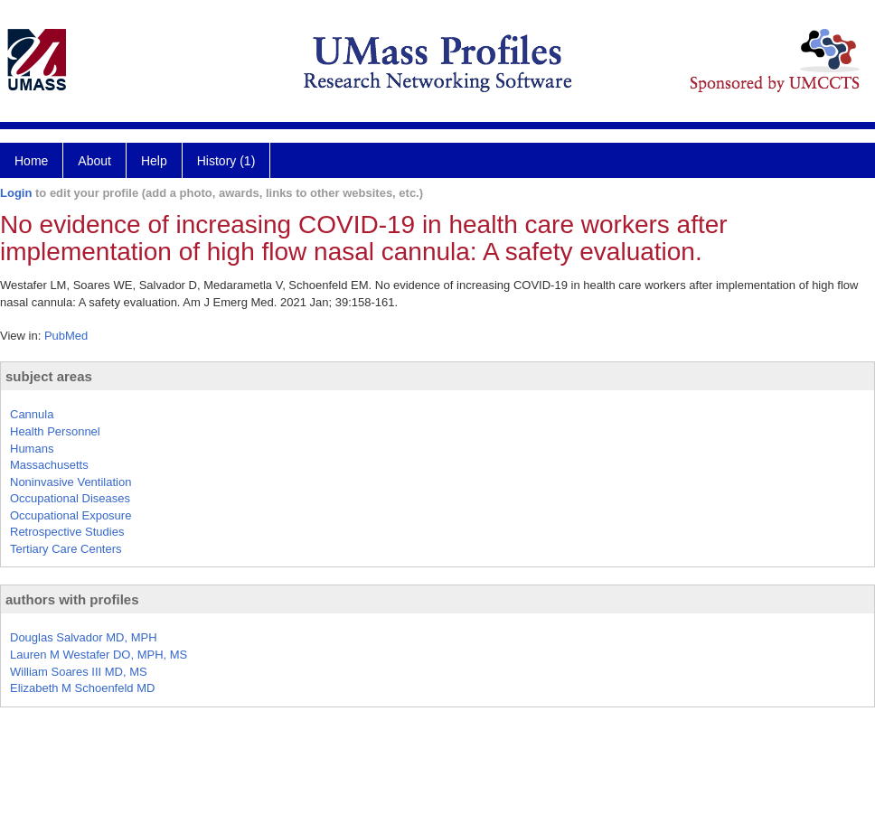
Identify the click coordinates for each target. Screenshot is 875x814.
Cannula (31, 414)
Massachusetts (49, 465)
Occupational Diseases (70, 498)
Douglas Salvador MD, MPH (83, 637)
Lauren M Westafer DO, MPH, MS (98, 654)
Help (154, 161)
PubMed (66, 335)
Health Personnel (55, 431)
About (94, 161)
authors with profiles (72, 599)
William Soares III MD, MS (78, 671)
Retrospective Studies (67, 531)
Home (31, 161)
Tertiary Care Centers (66, 549)
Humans (31, 448)
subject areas (48, 376)
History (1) (226, 161)
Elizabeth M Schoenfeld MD (82, 688)
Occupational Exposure (70, 515)
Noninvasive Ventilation (70, 482)
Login (16, 193)
